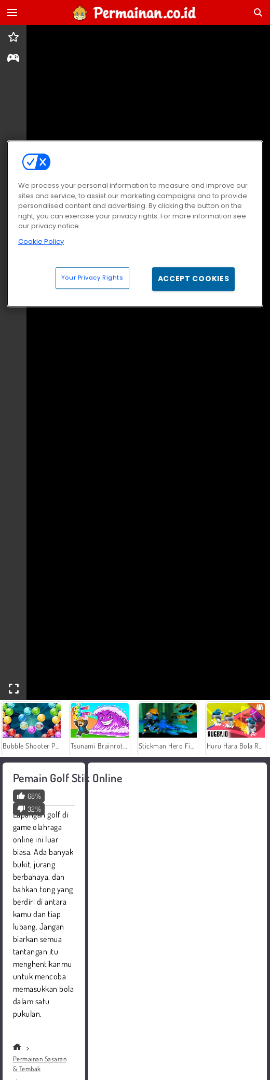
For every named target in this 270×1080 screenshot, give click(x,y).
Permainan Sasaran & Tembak (39, 1064)
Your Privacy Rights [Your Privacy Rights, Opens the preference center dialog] (92, 277)
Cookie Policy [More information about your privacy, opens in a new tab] (41, 241)
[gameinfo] (13, 58)
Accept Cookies (194, 278)
